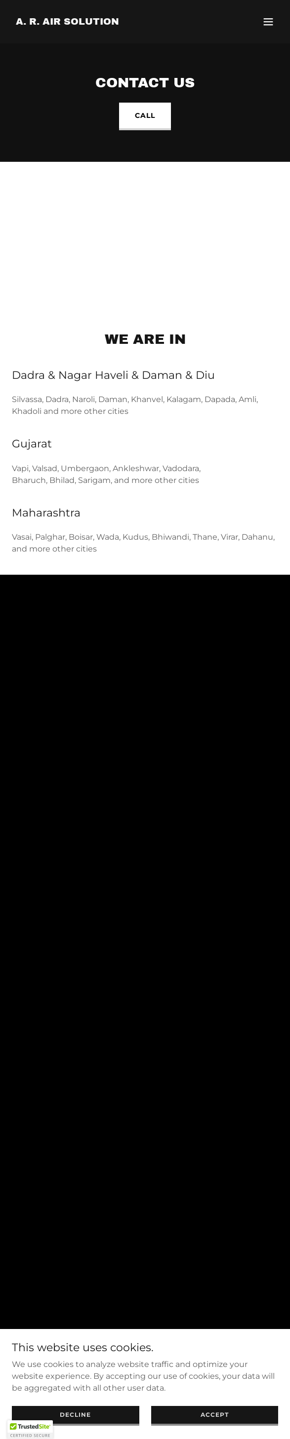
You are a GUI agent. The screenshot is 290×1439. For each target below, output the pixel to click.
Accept (215, 1414)
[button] (268, 22)
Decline (75, 1414)
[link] (67, 22)
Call (145, 115)
